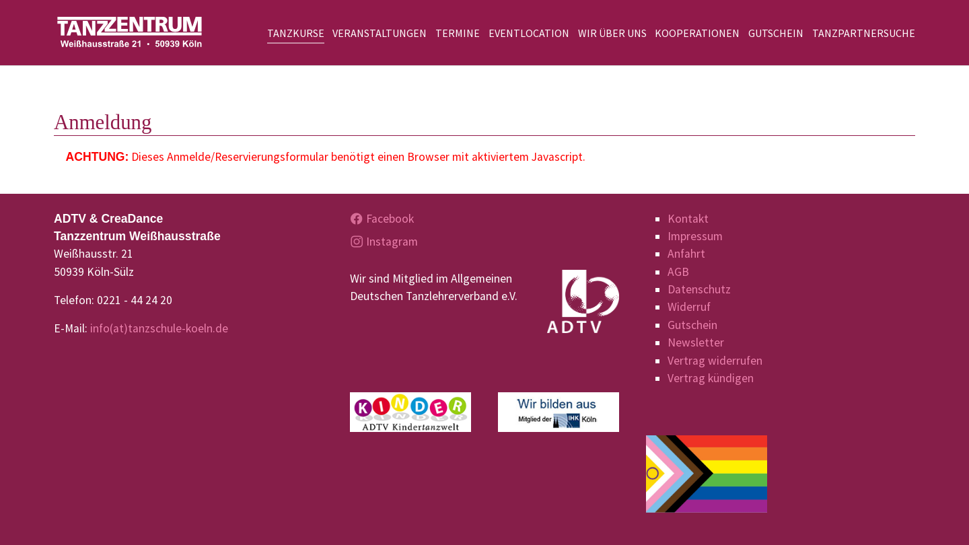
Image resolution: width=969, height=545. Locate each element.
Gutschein (692, 325)
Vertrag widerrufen (715, 360)
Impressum (695, 236)
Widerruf (689, 306)
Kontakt (688, 218)
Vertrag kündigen (711, 378)
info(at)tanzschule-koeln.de (159, 328)
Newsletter (696, 342)
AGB (678, 271)
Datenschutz (699, 289)
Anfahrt (686, 253)
